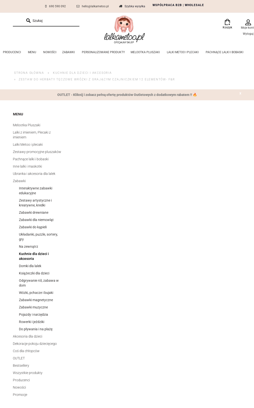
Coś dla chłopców (26, 351)
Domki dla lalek (30, 266)
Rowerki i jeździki (31, 322)
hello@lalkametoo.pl (95, 6)
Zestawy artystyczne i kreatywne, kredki (35, 202)
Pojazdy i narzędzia (33, 314)
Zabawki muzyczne (33, 307)
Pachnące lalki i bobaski (31, 159)
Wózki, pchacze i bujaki (36, 293)
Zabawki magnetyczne (36, 300)
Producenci (21, 380)
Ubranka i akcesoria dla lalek (34, 174)
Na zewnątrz (28, 246)
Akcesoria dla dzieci (27, 336)
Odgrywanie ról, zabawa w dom (39, 283)
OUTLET (19, 358)
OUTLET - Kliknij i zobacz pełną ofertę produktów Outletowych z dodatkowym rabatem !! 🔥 (127, 95)
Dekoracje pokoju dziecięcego (35, 344)
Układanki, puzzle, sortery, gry (38, 236)
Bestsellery (21, 365)
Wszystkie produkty (27, 373)
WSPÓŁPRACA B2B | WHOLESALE (178, 5)
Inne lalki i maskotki (27, 166)
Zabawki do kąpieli (33, 227)
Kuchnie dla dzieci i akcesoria (34, 256)
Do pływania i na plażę (35, 329)
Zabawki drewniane (33, 212)
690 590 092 (57, 6)
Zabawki (19, 181)
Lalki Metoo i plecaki (28, 144)
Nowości (19, 387)
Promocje (20, 395)
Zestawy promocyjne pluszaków (37, 152)
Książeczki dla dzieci (34, 273)
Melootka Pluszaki (26, 125)
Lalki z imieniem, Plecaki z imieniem (32, 134)
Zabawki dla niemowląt (36, 220)
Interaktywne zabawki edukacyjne (35, 190)
